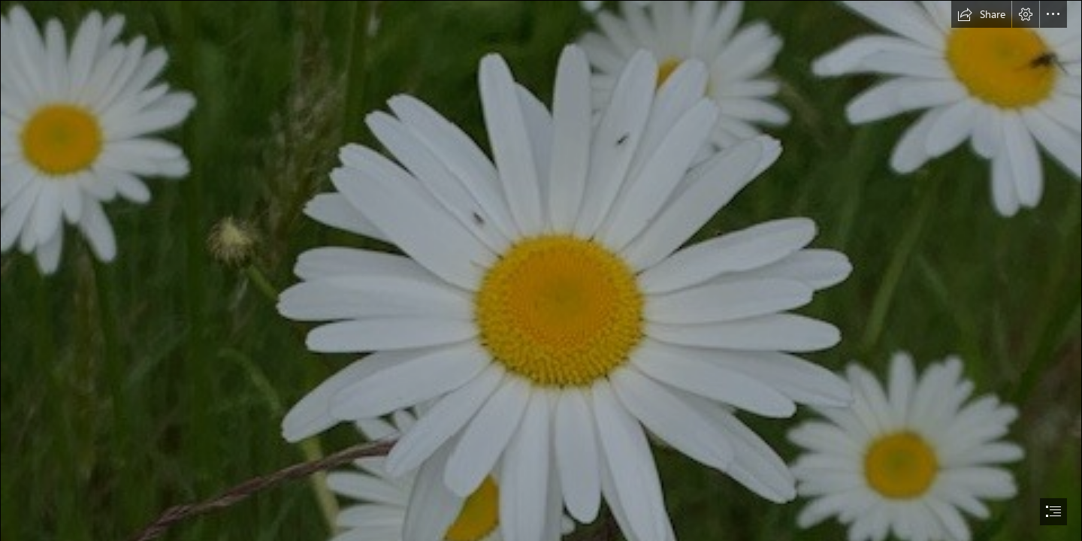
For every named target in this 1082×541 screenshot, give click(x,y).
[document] (541, 270)
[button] (981, 14)
